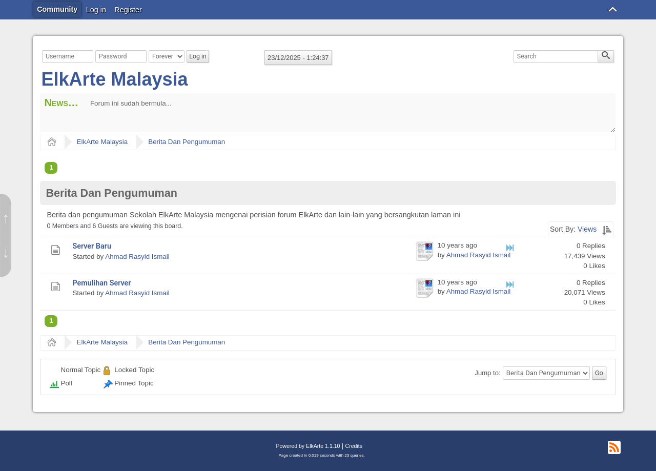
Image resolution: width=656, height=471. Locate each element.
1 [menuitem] (51, 167)
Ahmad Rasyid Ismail (137, 256)
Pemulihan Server (101, 283)
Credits (353, 446)
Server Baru (91, 246)
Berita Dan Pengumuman (186, 142)
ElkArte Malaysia (114, 79)
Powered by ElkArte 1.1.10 (308, 446)
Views (587, 229)
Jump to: (487, 373)
